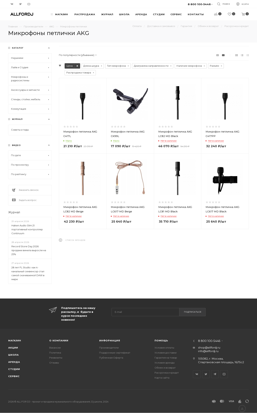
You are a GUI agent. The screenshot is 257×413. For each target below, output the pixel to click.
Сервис (14, 376)
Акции (13, 347)
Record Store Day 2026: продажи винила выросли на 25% (28, 250)
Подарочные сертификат (114, 352)
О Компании (58, 340)
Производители (109, 347)
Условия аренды (165, 362)
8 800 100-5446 (209, 341)
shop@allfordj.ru (209, 347)
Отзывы (54, 362)
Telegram (215, 374)
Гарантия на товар (166, 357)
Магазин (14, 340)
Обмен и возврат (165, 367)
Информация (109, 340)
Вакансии (55, 347)
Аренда (14, 361)
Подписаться (192, 312)
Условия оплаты (164, 347)
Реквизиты (55, 357)
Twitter (206, 374)
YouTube (224, 374)
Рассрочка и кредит (167, 372)
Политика (55, 352)
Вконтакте (197, 374)
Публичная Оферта (111, 357)
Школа (13, 354)
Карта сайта (162, 377)
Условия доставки (166, 352)
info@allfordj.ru (208, 351)
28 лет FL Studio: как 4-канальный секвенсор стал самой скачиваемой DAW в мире (27, 273)
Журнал (14, 212)
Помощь (161, 340)
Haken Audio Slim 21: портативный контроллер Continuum (27, 229)
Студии (14, 369)
